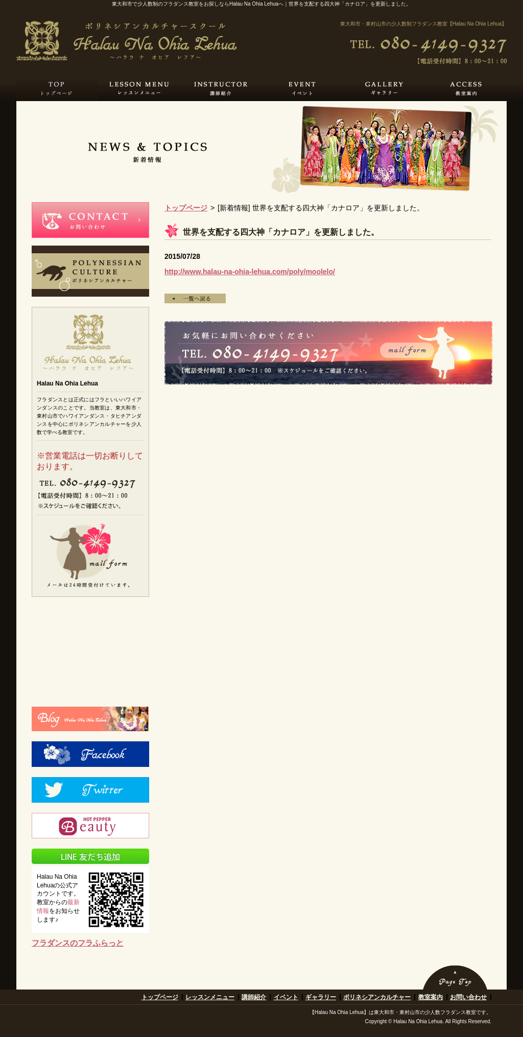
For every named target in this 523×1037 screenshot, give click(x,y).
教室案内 (430, 997)
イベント (286, 997)
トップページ (185, 208)
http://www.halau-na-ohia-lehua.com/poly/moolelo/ (249, 272)
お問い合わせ (468, 997)
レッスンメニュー (209, 997)
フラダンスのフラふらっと (78, 942)
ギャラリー (320, 997)
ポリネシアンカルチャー (377, 997)
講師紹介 (254, 997)
